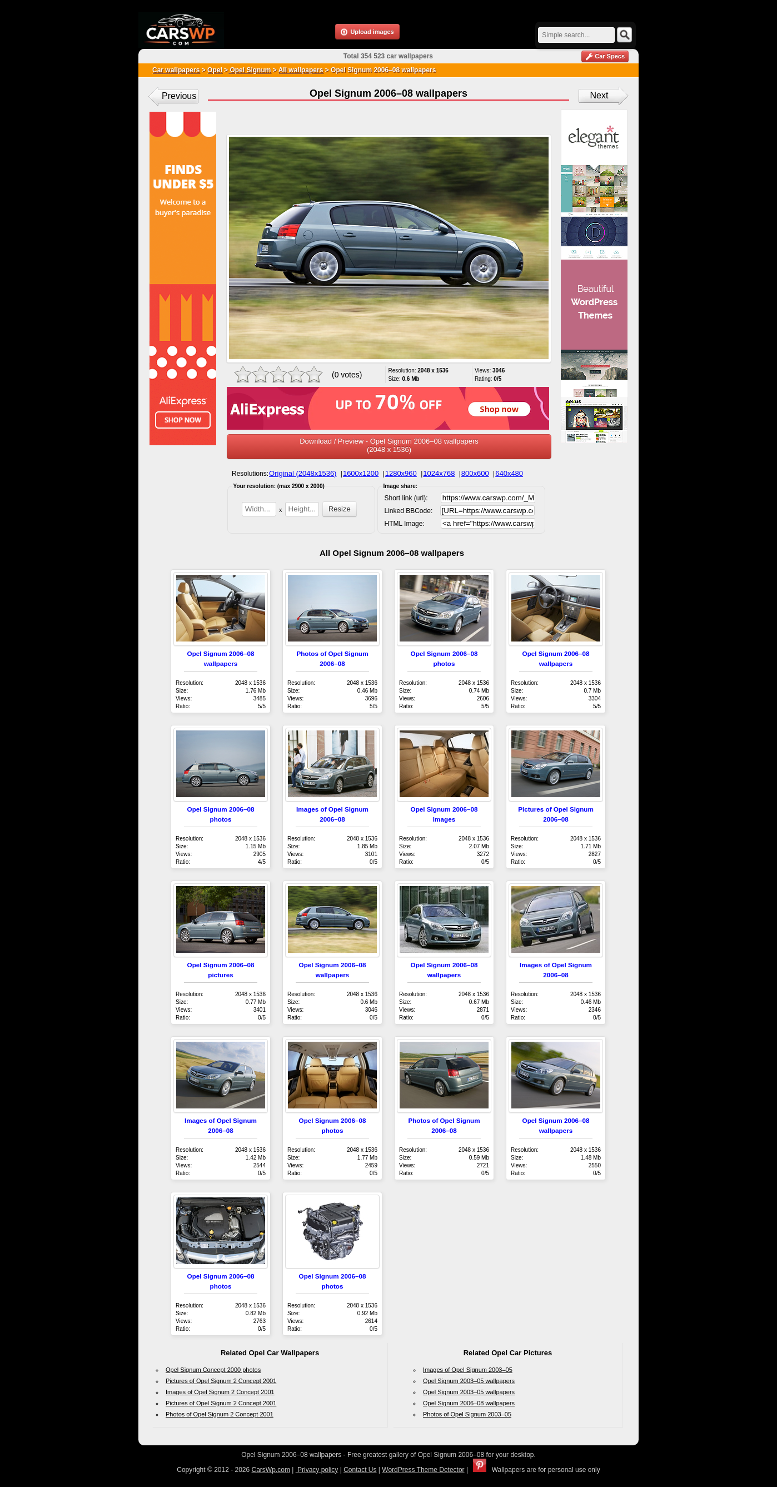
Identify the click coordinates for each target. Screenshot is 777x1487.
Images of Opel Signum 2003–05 (467, 1369)
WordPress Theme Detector (423, 1470)
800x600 (475, 473)
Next (599, 95)
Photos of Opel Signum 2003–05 (467, 1414)
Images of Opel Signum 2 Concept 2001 (220, 1392)
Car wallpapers (176, 70)
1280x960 (401, 473)
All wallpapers (300, 70)
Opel (214, 70)
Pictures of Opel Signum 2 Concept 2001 (221, 1380)
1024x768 (439, 473)
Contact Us (359, 1470)
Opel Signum (249, 70)
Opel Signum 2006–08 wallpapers (469, 1403)
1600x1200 (360, 473)
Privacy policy (317, 1470)
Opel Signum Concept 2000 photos (213, 1369)
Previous (179, 96)
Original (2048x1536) (302, 473)
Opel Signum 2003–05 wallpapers (469, 1380)
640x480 (509, 473)
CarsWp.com (271, 1470)
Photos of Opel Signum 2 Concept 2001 (219, 1414)
